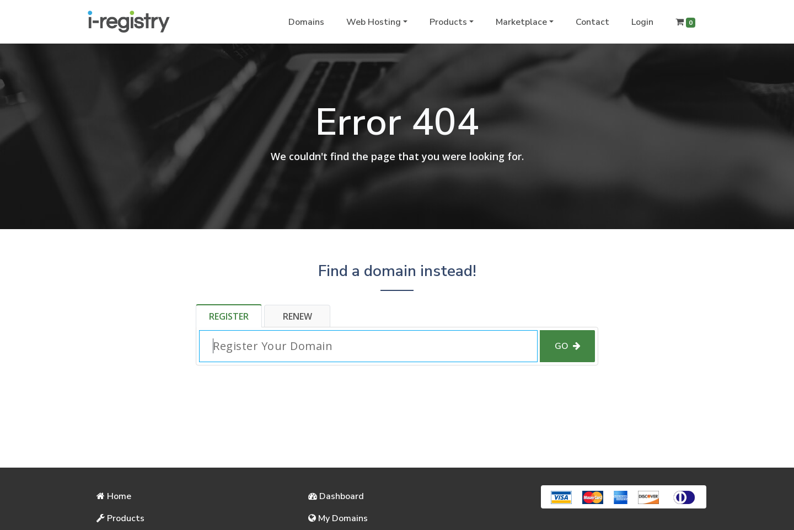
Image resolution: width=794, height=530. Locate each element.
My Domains (338, 518)
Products (448, 22)
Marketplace (521, 22)
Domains (306, 22)
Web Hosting (373, 22)
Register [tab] (229, 316)
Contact (592, 22)
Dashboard (336, 496)
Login (642, 22)
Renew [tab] (297, 316)
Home (113, 496)
